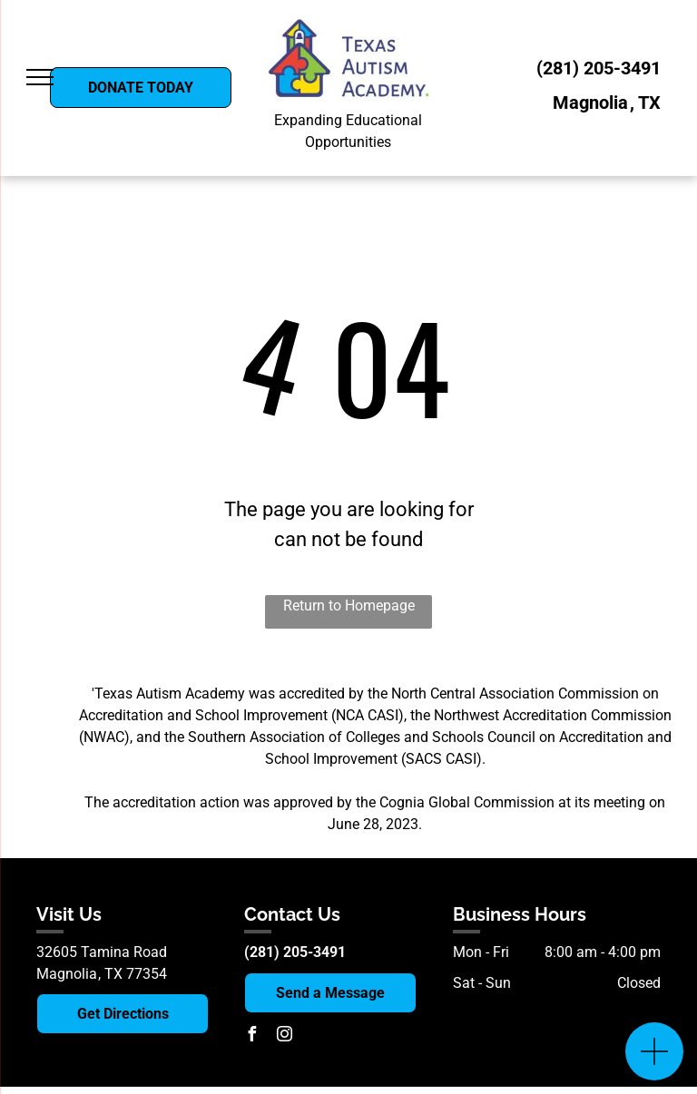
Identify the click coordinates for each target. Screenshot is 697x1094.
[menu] (40, 77)
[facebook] (251, 1036)
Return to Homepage (349, 605)
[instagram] (284, 1036)
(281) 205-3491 (598, 68)
